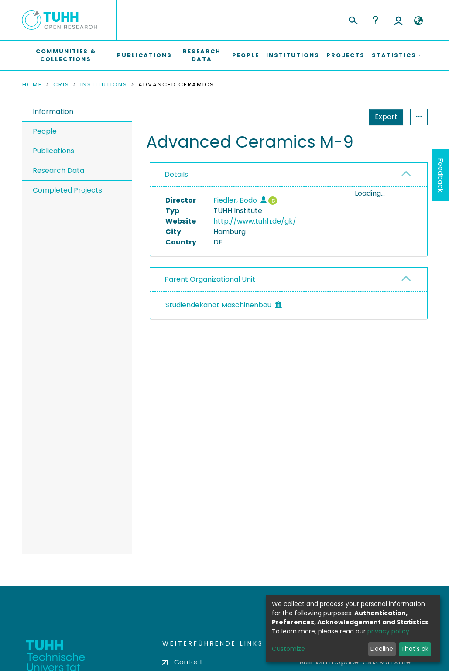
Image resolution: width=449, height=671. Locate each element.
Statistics (383, 117)
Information (53, 112)
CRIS (61, 85)
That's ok (414, 648)
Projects (345, 55)
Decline (381, 648)
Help (375, 20)
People (245, 55)
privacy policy (388, 631)
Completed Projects (67, 190)
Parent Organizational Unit (210, 280)
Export (343, 117)
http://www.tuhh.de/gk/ (254, 221)
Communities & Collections (66, 55)
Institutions (292, 55)
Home (32, 85)
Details (176, 174)
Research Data (202, 55)
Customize (288, 648)
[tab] (288, 175)
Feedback (440, 175)
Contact (182, 662)
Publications (144, 55)
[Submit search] (352, 19)
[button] (418, 21)
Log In (398, 20)
